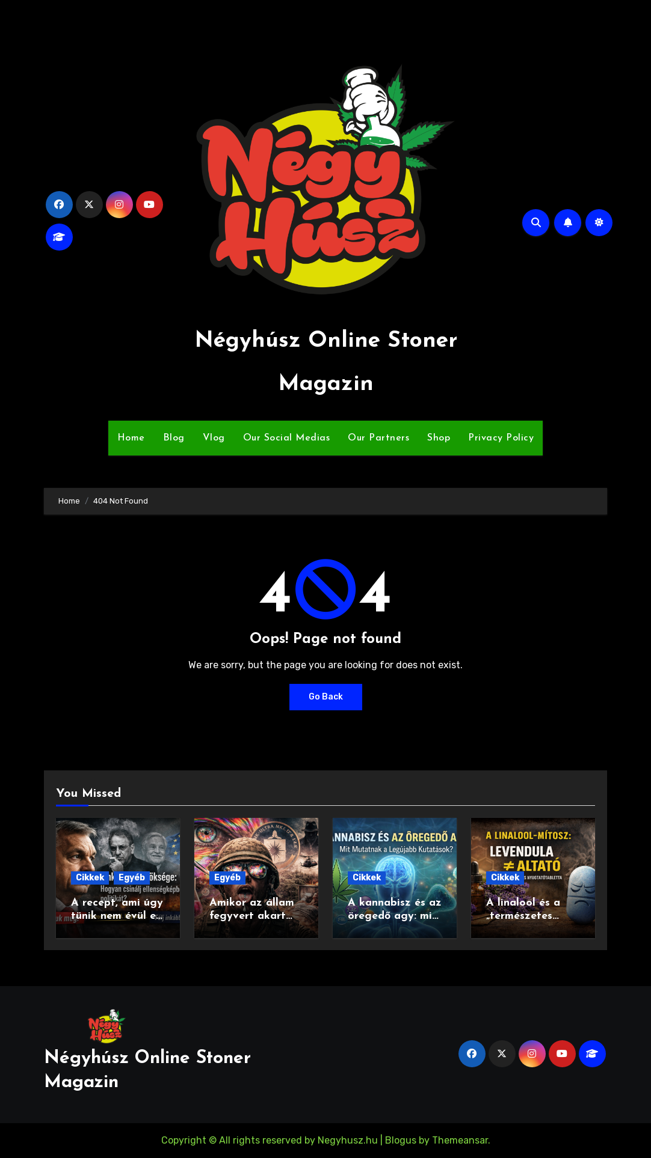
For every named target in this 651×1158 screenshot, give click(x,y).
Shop (438, 438)
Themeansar (460, 1140)
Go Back (326, 697)
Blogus (400, 1140)
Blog (174, 438)
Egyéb (132, 878)
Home (131, 438)
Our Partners (378, 438)
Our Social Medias (286, 438)
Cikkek (90, 878)
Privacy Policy (501, 438)
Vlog (214, 438)
